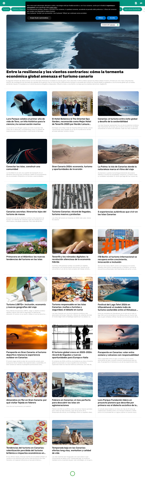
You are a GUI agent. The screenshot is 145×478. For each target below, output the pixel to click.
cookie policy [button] (53, 7)
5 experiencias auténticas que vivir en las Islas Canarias (118, 213)
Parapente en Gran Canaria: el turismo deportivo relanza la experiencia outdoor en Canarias (26, 355)
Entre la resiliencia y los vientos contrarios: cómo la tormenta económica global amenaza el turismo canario (64, 74)
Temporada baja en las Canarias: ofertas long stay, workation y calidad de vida (71, 450)
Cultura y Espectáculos (21, 9)
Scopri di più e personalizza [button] (39, 18)
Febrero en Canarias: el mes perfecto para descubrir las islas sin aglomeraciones (71, 403)
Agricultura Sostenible (132, 9)
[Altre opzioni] (141, 3)
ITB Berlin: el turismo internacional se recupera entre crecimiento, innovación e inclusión (117, 259)
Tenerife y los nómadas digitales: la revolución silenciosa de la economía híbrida (71, 259)
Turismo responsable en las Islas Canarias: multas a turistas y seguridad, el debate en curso (69, 307)
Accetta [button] (112, 18)
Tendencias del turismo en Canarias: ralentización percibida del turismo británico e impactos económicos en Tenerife (25, 450)
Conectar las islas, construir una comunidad (23, 167)
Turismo (6, 9)
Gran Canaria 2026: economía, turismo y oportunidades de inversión (72, 167)
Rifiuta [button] (101, 18)
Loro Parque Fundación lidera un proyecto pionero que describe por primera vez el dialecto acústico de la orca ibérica (117, 403)
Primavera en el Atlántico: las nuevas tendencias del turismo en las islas (25, 258)
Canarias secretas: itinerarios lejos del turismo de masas (26, 213)
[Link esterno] (136, 3)
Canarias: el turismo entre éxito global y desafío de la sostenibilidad (117, 120)
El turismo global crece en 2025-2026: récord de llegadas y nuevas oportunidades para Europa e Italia (72, 355)
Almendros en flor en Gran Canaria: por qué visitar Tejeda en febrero (26, 401)
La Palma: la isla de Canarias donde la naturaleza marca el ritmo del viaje (117, 168)
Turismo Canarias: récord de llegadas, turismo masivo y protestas (71, 213)
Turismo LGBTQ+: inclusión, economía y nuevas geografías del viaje (26, 305)
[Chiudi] (4, 3)
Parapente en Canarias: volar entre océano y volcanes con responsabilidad (118, 353)
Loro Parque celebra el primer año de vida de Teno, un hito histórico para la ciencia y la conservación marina (25, 121)
